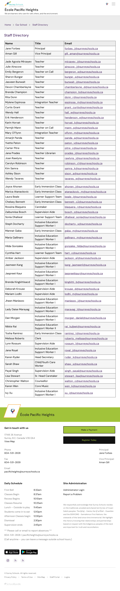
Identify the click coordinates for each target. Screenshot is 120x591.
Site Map (41, 577)
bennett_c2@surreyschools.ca (83, 202)
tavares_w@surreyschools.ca (82, 178)
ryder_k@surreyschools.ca (81, 357)
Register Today (89, 440)
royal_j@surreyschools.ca (80, 350)
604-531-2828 (12, 453)
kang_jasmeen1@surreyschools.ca (85, 265)
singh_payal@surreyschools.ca (83, 371)
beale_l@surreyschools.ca (81, 197)
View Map (9, 441)
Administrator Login (73, 490)
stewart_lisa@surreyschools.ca (84, 376)
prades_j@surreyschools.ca (81, 153)
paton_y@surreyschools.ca (81, 143)
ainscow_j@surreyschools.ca (82, 66)
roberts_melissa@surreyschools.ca (86, 338)
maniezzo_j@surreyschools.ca (83, 301)
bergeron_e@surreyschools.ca (83, 72)
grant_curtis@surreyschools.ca (84, 107)
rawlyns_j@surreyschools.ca (82, 158)
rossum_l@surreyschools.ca (82, 343)
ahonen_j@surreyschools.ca (82, 186)
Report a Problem (72, 494)
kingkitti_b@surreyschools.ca (82, 282)
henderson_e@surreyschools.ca (84, 117)
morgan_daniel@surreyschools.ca (85, 318)
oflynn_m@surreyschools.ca (82, 133)
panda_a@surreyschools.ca (81, 138)
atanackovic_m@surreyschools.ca (85, 191)
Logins (67, 577)
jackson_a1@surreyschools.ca (83, 258)
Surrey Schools (12, 573)
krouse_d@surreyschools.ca (82, 289)
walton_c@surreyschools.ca (82, 381)
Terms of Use (27, 577)
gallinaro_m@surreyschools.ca (83, 237)
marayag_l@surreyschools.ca (83, 309)
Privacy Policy (10, 577)
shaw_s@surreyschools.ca (81, 364)
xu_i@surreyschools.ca (79, 393)
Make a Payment (89, 430)
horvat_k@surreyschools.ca (82, 122)
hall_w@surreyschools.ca (80, 112)
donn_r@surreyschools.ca (81, 97)
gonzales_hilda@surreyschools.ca (85, 246)
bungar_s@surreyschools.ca (82, 77)
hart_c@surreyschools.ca (80, 253)
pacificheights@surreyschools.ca (22, 471)
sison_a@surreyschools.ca (81, 173)
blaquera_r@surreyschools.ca (83, 207)
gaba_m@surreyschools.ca (81, 231)
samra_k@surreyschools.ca (81, 168)
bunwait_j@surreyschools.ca (82, 82)
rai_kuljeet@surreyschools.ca (82, 326)
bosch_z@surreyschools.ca (81, 212)
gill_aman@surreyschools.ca (82, 53)
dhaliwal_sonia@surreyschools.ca (85, 217)
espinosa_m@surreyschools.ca (84, 102)
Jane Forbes (105, 453)
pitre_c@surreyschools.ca (81, 148)
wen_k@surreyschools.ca (80, 386)
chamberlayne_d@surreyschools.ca (86, 87)
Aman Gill (104, 462)
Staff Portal (54, 577)
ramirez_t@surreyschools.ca (82, 333)
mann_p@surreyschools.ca (81, 127)
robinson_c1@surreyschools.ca (83, 163)
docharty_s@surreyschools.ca (83, 224)
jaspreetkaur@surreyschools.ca (84, 273)
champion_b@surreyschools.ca (84, 92)
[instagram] (7, 560)
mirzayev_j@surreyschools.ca (83, 61)
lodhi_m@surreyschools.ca (81, 294)
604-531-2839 (12, 462)
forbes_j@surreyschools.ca (81, 48)
